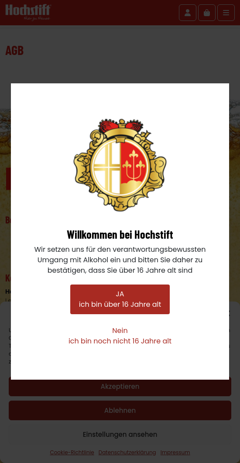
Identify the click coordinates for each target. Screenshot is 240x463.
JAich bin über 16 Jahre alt (120, 299)
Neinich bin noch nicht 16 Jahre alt (120, 336)
